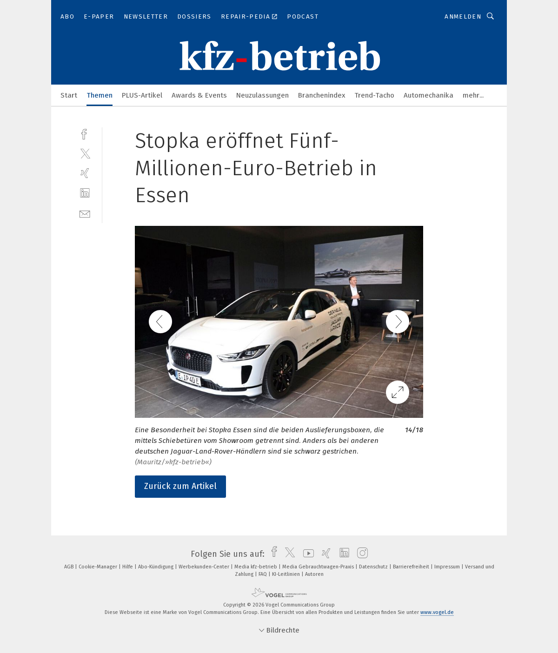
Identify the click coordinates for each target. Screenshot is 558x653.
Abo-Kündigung (156, 567)
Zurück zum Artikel (180, 486)
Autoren (314, 574)
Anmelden (463, 16)
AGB (69, 567)
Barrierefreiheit (412, 567)
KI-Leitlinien (286, 574)
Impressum (447, 567)
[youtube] (306, 554)
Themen (99, 95)
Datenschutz (374, 567)
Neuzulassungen (262, 95)
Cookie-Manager (99, 567)
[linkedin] (85, 193)
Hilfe (128, 567)
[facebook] (85, 133)
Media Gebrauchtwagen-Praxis (318, 567)
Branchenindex (321, 95)
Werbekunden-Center (205, 567)
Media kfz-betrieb (256, 567)
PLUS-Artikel (142, 95)
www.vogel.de (437, 612)
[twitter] (85, 153)
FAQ (263, 574)
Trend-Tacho (374, 95)
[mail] (85, 213)
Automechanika (428, 95)
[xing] (85, 173)
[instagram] (360, 554)
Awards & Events (199, 95)
